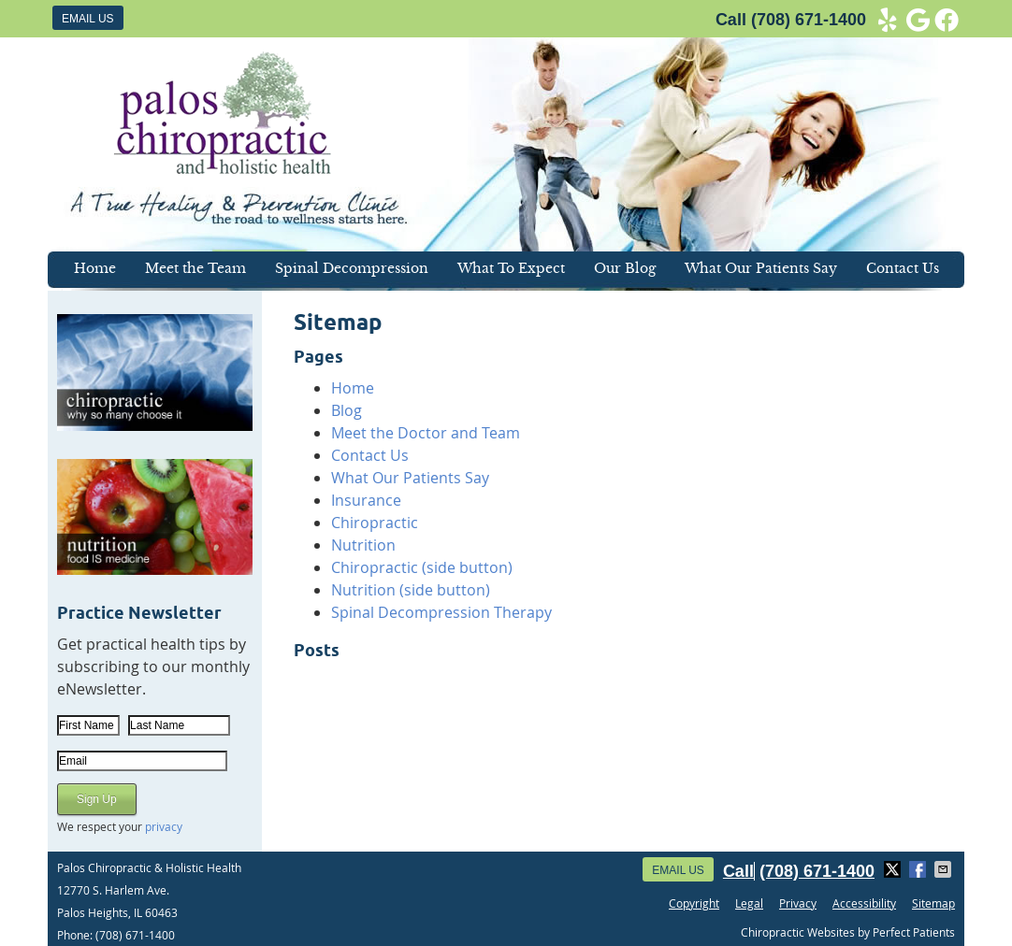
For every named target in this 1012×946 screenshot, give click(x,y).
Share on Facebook (919, 869)
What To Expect (511, 268)
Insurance (366, 500)
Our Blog (625, 268)
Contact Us (902, 268)
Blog (346, 410)
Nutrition (363, 545)
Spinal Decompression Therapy (441, 612)
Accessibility (864, 903)
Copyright (694, 903)
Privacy (798, 903)
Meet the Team (195, 268)
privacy (163, 826)
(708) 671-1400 (808, 19)
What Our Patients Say (761, 268)
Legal (749, 903)
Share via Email (944, 869)
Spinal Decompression (351, 268)
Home (95, 268)
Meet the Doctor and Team (425, 433)
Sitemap (933, 903)
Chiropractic (374, 522)
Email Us (88, 18)
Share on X (894, 869)
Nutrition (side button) (410, 590)
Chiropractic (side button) (422, 567)
